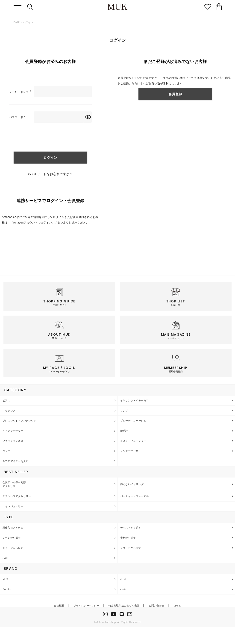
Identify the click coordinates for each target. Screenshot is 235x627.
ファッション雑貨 (13, 440)
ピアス (6, 400)
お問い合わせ (156, 605)
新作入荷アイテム (13, 527)
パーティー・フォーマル (134, 496)
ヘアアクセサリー (13, 430)
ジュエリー (9, 451)
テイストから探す (130, 527)
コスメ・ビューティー (133, 440)
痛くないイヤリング (132, 484)
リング (124, 410)
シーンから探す (12, 537)
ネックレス (9, 410)
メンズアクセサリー (132, 451)
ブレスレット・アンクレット (19, 420)
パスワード (18, 117)
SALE (6, 558)
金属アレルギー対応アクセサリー (14, 484)
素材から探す (128, 537)
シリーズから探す (130, 547)
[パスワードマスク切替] (87, 117)
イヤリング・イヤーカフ (134, 400)
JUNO (123, 579)
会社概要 (59, 605)
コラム (177, 605)
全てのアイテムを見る (15, 461)
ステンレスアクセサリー (17, 496)
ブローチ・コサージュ (133, 420)
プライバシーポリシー (86, 605)
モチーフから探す (13, 547)
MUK (5, 579)
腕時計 (124, 430)
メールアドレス (20, 92)
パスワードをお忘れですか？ (51, 174)
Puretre (7, 589)
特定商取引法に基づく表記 (124, 605)
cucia (123, 589)
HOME (16, 22)
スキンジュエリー (13, 506)
